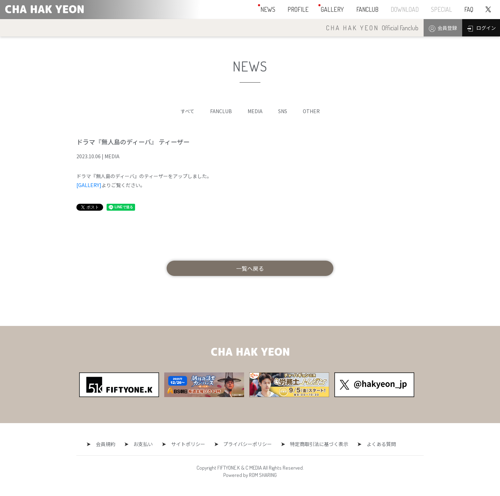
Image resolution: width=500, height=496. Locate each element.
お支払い (146, 443)
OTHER (311, 111)
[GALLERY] (88, 185)
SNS (282, 111)
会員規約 (110, 443)
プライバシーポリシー (245, 443)
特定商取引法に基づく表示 (314, 443)
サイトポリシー (188, 443)
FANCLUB (221, 111)
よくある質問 (373, 443)
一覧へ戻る (250, 268)
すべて (187, 111)
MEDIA (255, 111)
